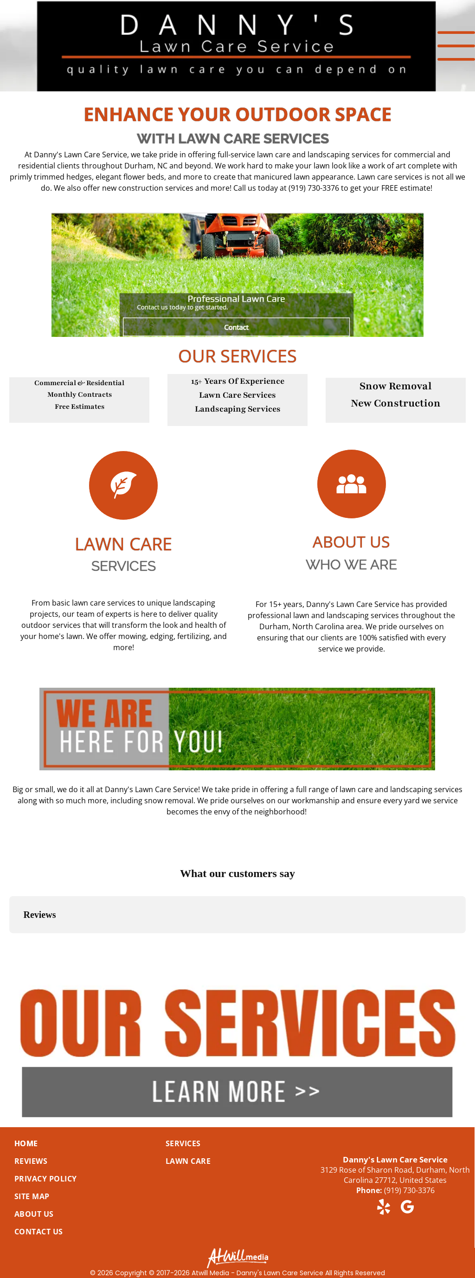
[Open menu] (456, 46)
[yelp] (383, 1208)
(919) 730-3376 (409, 1190)
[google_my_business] (407, 1208)
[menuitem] (79, 1143)
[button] (9, 942)
